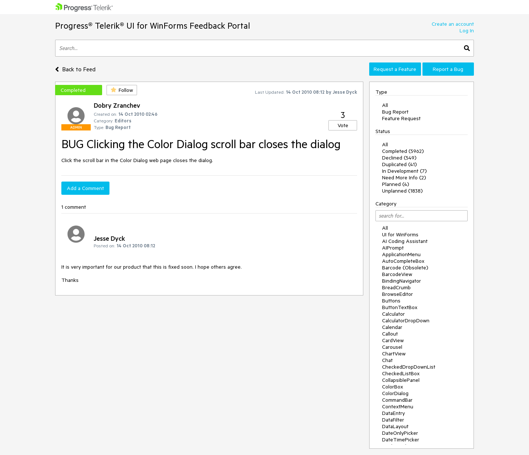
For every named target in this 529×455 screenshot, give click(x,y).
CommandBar (397, 400)
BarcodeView (397, 274)
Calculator (393, 314)
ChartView (394, 353)
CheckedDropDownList (408, 366)
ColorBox (392, 386)
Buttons (391, 300)
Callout (390, 333)
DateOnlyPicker (400, 433)
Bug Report (395, 111)
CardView (393, 340)
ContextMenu (397, 406)
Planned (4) (395, 184)
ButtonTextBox (399, 307)
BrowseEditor (397, 294)
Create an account (453, 24)
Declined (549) (399, 157)
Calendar (392, 327)
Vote (343, 125)
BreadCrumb (396, 287)
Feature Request (401, 118)
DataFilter (393, 419)
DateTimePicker (400, 439)
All (385, 105)
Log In (467, 30)
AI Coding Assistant (405, 241)
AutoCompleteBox (403, 261)
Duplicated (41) (399, 164)
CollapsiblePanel (401, 380)
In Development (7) (404, 171)
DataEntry (393, 413)
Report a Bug (448, 69)
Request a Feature (395, 69)
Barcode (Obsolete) (405, 267)
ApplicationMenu (401, 254)
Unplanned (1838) (402, 190)
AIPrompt (393, 247)
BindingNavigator (401, 280)
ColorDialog (395, 393)
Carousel (392, 347)
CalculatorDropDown (405, 320)
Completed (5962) (403, 151)
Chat (387, 360)
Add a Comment (85, 188)
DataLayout (395, 426)
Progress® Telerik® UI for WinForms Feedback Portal (152, 25)
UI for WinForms (400, 234)
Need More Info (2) (404, 177)
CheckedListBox (401, 373)
